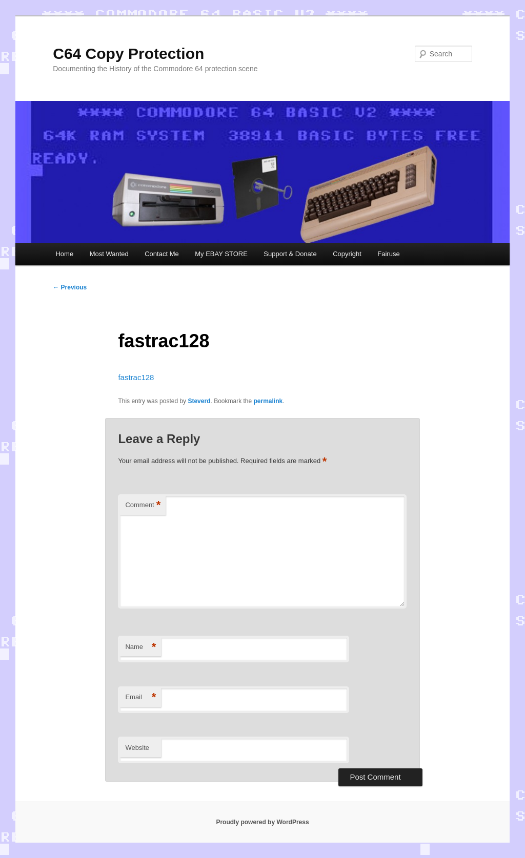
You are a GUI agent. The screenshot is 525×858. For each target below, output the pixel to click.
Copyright (347, 254)
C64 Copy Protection (128, 53)
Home (64, 254)
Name (140, 647)
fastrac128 (136, 377)
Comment (142, 505)
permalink (268, 401)
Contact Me (161, 254)
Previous (70, 287)
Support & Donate (290, 254)
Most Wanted (109, 254)
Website (137, 747)
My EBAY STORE (221, 254)
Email (140, 697)
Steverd (199, 401)
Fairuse (388, 254)
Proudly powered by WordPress (262, 822)
